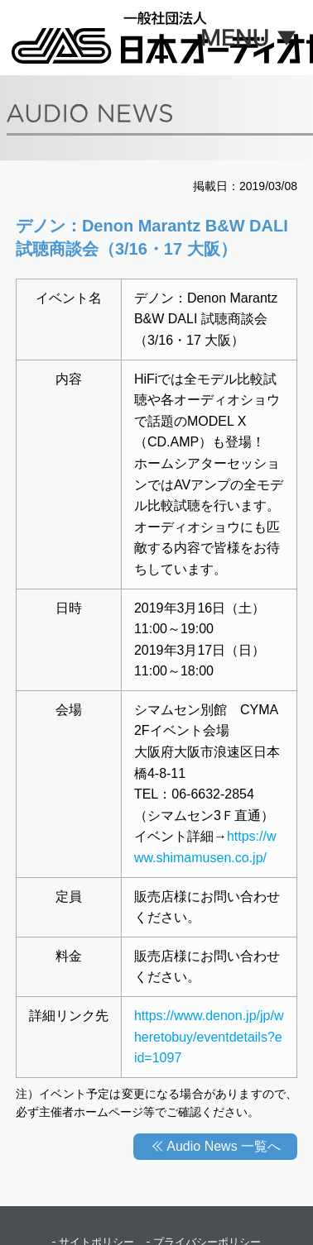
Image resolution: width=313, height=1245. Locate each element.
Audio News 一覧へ (223, 1146)
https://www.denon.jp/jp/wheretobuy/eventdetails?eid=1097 (209, 1037)
